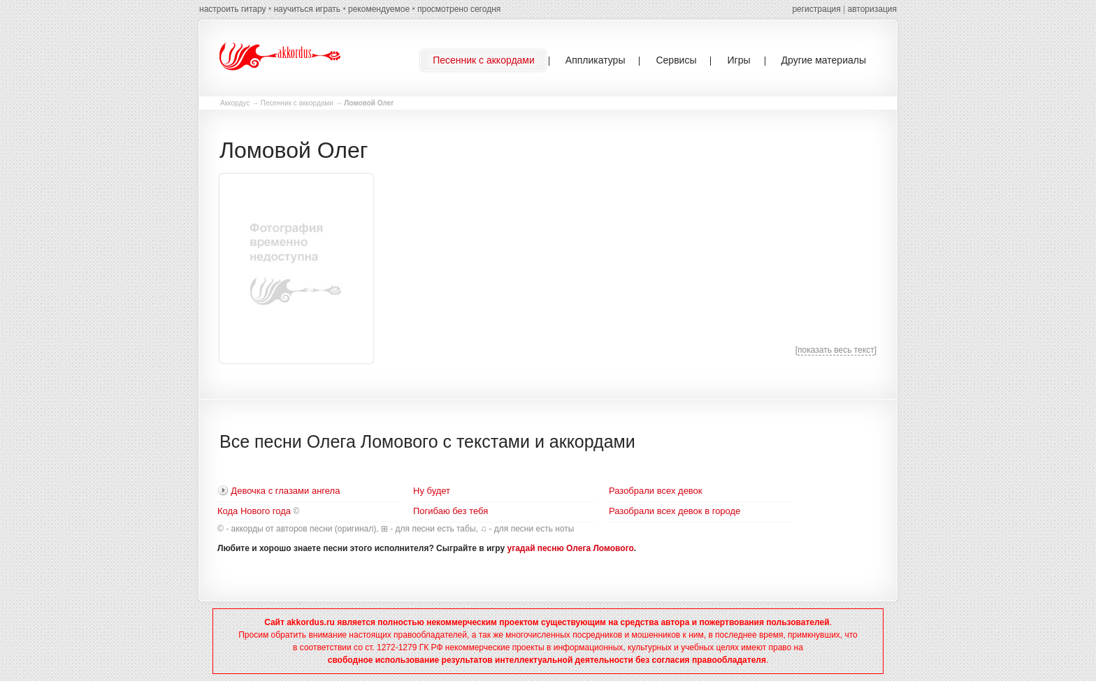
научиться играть (306, 9)
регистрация (816, 9)
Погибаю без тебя (450, 511)
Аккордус (235, 103)
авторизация (872, 9)
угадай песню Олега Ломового (570, 548)
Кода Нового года (254, 511)
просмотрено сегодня (458, 9)
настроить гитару (232, 9)
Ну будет (431, 490)
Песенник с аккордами (297, 103)
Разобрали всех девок (655, 490)
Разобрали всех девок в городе (674, 511)
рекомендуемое (379, 9)
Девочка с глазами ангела (285, 490)
